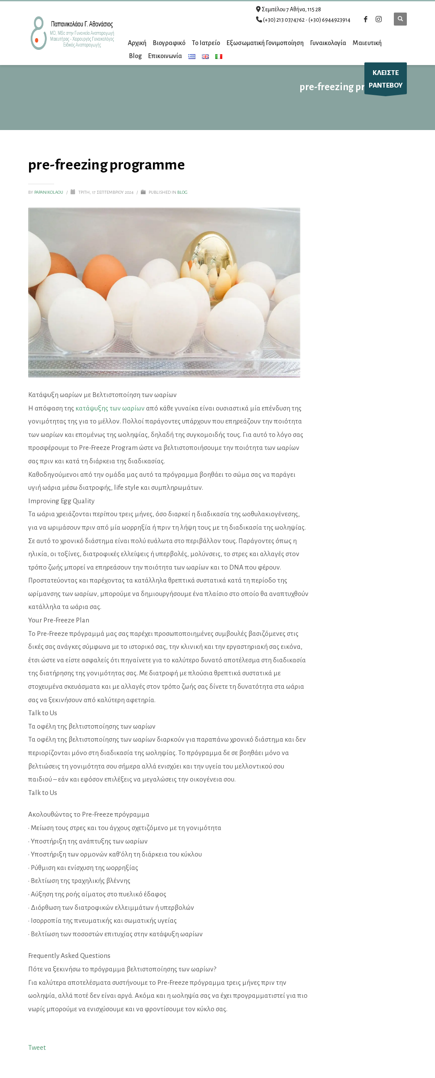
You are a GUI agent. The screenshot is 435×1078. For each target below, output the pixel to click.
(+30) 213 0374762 (284, 20)
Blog (182, 192)
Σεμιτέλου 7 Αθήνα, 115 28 (291, 10)
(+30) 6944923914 (329, 20)
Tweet (37, 1047)
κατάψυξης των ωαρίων (110, 408)
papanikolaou (49, 192)
